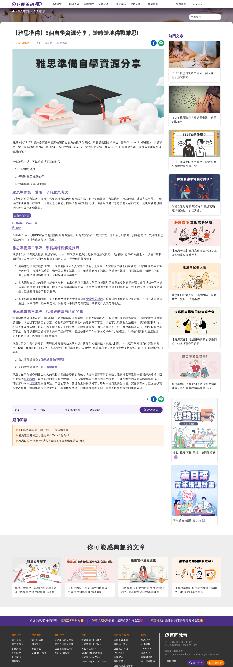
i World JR (120, 653)
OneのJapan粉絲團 (91, 653)
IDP (16, 227)
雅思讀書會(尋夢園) (53, 359)
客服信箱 (172, 661)
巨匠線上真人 (121, 644)
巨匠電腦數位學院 (64, 648)
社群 (83, 634)
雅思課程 (29, 379)
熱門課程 (17, 634)
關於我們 (145, 640)
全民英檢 (16, 657)
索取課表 (217, 663)
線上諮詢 (198, 663)
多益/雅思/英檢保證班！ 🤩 (57, 620)
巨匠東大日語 (121, 648)
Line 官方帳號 (39, 653)
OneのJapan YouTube (93, 661)
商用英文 (16, 661)
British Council (24, 223)
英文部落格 (24, 11)
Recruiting (196, 4)
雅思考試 (62, 43)
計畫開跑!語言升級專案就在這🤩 (177, 620)
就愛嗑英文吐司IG (91, 644)
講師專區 (145, 653)
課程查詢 (153, 410)
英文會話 (16, 640)
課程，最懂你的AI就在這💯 (117, 620)
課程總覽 (57, 4)
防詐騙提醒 (147, 657)
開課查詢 (74, 4)
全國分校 (89, 4)
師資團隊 (121, 4)
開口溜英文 (17, 644)
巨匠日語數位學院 (64, 644)
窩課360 (118, 657)
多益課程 (16, 648)
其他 (143, 634)
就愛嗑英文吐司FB (91, 640)
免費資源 (103, 4)
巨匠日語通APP (63, 653)
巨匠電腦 (118, 661)
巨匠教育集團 (121, 634)
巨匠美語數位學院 (64, 640)
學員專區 (181, 4)
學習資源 (37, 634)
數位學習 (60, 634)
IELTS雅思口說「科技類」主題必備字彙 (43, 429)
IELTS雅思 (39, 11)
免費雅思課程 (94, 298)
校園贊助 (153, 4)
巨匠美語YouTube (91, 657)
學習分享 (135, 4)
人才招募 (145, 644)
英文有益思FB (88, 648)
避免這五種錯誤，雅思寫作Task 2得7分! (43, 435)
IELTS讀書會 (49, 367)
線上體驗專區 (148, 661)
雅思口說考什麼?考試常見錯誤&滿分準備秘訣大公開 (51, 440)
